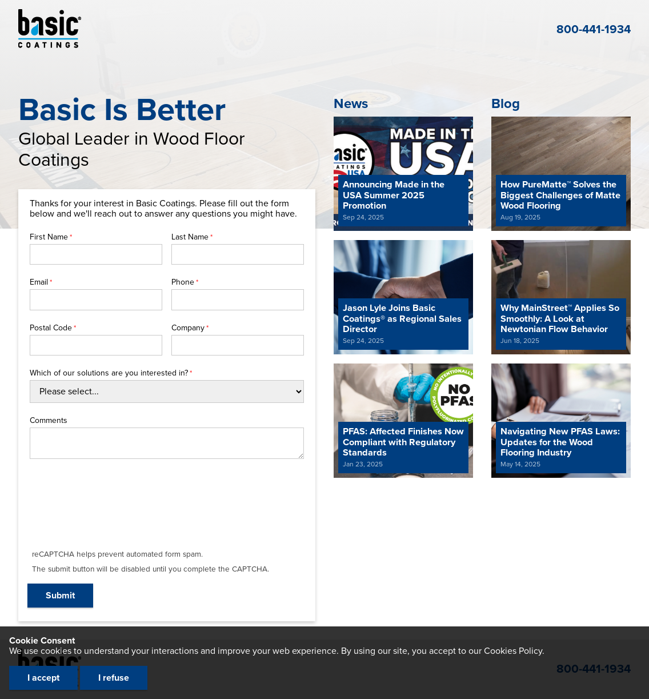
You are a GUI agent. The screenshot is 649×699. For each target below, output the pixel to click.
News (351, 103)
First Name (49, 237)
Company (188, 328)
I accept (43, 678)
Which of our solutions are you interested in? (109, 373)
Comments (48, 420)
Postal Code (51, 328)
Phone (182, 282)
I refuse (113, 678)
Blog (505, 103)
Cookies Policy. (514, 651)
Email (39, 282)
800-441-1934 (593, 29)
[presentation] (115, 511)
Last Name (190, 237)
